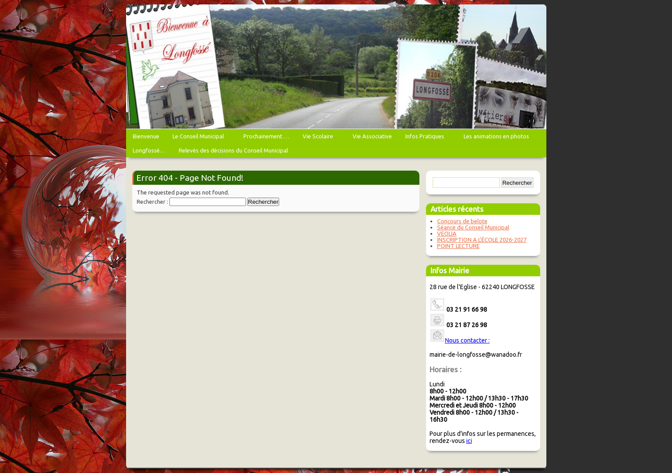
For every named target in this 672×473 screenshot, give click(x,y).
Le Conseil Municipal (199, 138)
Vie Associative (372, 136)
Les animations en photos (497, 138)
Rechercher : (152, 202)
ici (469, 440)
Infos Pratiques (426, 138)
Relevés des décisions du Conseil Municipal (233, 150)
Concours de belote (462, 221)
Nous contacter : (467, 340)
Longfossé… (149, 150)
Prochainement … (266, 136)
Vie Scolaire (319, 138)
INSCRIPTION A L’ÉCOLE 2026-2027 (481, 240)
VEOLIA (447, 233)
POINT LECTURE (458, 246)
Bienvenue (146, 136)
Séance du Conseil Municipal (473, 227)
